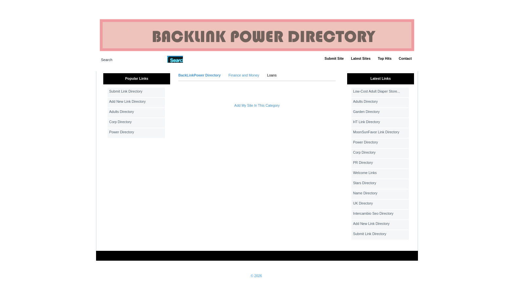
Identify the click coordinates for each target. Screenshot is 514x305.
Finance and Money (243, 75)
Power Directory (121, 132)
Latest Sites (361, 58)
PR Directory (363, 162)
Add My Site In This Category (257, 105)
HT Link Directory (366, 122)
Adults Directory (121, 112)
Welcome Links (365, 173)
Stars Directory (364, 183)
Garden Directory (366, 112)
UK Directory (363, 203)
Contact (405, 58)
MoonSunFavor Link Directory (376, 132)
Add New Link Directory (127, 101)
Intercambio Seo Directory (373, 213)
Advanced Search (200, 59)
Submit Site (334, 58)
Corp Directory (120, 122)
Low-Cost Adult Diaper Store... (376, 91)
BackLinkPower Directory (199, 75)
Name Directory (365, 193)
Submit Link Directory (125, 91)
